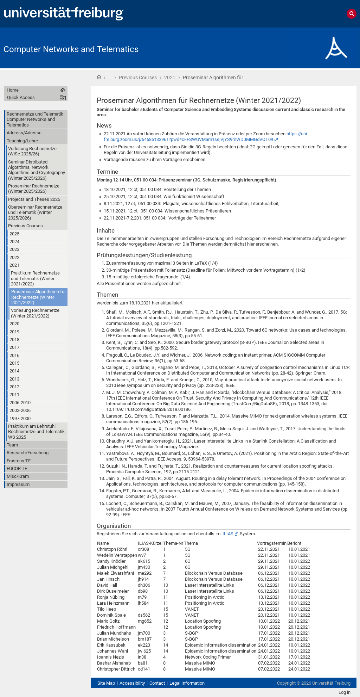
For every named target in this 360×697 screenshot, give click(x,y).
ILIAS (228, 533)
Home (99, 76)
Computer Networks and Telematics (71, 49)
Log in (345, 692)
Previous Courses (138, 77)
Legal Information (187, 683)
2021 (169, 77)
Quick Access (21, 97)
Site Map (106, 683)
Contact (157, 683)
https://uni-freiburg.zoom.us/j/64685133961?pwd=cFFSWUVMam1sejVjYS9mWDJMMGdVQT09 (206, 136)
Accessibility (132, 683)
